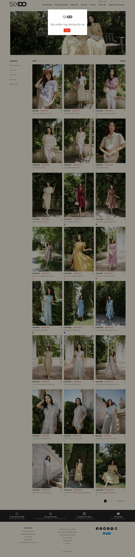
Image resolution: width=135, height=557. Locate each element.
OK (67, 30)
